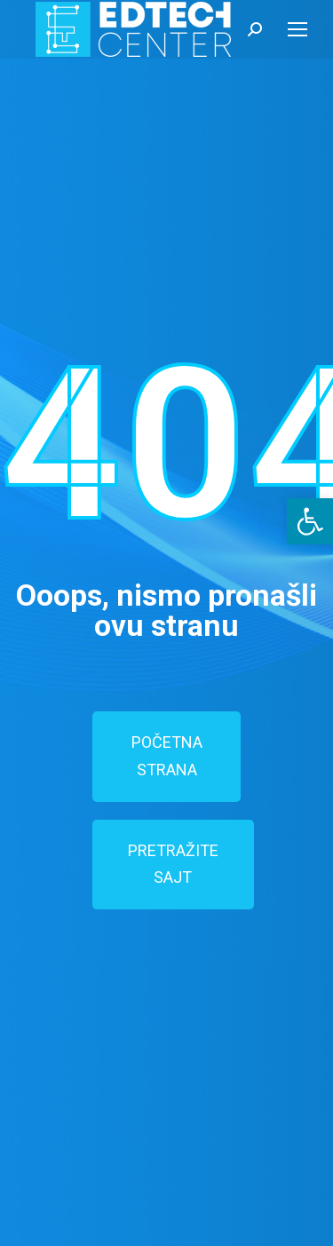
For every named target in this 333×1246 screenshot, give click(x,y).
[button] (310, 521)
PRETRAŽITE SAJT (173, 864)
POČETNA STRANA (166, 756)
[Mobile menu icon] (297, 29)
